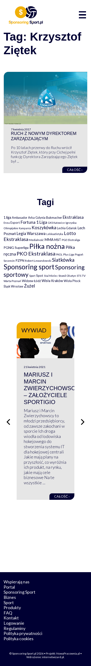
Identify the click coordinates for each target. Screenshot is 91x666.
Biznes (10, 597)
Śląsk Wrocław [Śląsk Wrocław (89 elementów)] (13, 286)
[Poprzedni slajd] (8, 422)
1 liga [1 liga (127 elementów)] (7, 217)
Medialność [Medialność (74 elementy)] (36, 240)
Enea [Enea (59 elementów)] (7, 222)
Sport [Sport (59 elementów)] (32, 275)
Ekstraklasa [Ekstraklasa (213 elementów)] (73, 217)
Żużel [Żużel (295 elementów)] (29, 285)
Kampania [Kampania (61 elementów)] (25, 228)
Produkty (12, 607)
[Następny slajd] (82, 422)
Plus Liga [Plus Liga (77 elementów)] (68, 254)
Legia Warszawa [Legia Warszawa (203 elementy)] (31, 233)
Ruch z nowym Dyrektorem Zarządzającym (44, 136)
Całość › (74, 170)
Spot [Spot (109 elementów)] (39, 275)
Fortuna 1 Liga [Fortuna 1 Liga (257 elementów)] (33, 222)
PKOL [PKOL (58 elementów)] (59, 254)
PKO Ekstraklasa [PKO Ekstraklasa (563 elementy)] (36, 253)
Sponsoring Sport (19, 592)
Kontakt (11, 617)
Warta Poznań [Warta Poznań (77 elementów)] (12, 281)
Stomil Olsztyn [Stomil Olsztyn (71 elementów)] (67, 275)
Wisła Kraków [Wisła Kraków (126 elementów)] (52, 281)
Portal (9, 587)
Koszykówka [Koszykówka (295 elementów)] (44, 227)
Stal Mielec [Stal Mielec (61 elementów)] (51, 275)
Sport (9, 602)
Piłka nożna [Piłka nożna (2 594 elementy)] (47, 246)
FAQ (8, 612)
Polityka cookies (19, 638)
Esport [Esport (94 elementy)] (15, 222)
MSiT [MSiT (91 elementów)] (57, 240)
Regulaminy (14, 628)
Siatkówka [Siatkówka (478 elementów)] (63, 260)
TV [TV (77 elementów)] (84, 275)
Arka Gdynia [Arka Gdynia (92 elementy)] (36, 217)
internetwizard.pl (53, 657)
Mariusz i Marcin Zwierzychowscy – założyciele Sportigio (51, 388)
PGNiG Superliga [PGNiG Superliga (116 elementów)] (16, 247)
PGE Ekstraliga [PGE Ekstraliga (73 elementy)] (71, 240)
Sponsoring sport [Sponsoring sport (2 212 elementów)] (29, 267)
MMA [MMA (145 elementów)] (48, 239)
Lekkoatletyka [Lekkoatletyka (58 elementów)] (54, 233)
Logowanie (14, 623)
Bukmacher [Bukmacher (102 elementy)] (54, 217)
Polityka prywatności (23, 633)
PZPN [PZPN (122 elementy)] (19, 260)
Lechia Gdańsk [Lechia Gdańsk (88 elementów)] (67, 228)
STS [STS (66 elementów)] (79, 275)
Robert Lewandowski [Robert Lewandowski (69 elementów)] (38, 260)
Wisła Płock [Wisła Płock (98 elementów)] (72, 281)
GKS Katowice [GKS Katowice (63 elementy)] (56, 222)
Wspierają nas (16, 581)
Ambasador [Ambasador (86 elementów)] (19, 217)
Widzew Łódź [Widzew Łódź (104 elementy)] (31, 281)
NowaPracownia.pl (68, 653)
